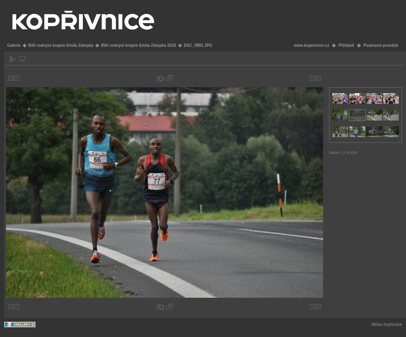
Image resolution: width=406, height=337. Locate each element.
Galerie (14, 45)
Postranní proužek (381, 45)
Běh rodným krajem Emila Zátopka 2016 (138, 45)
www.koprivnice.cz (311, 45)
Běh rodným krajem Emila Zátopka (60, 45)
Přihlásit (346, 45)
